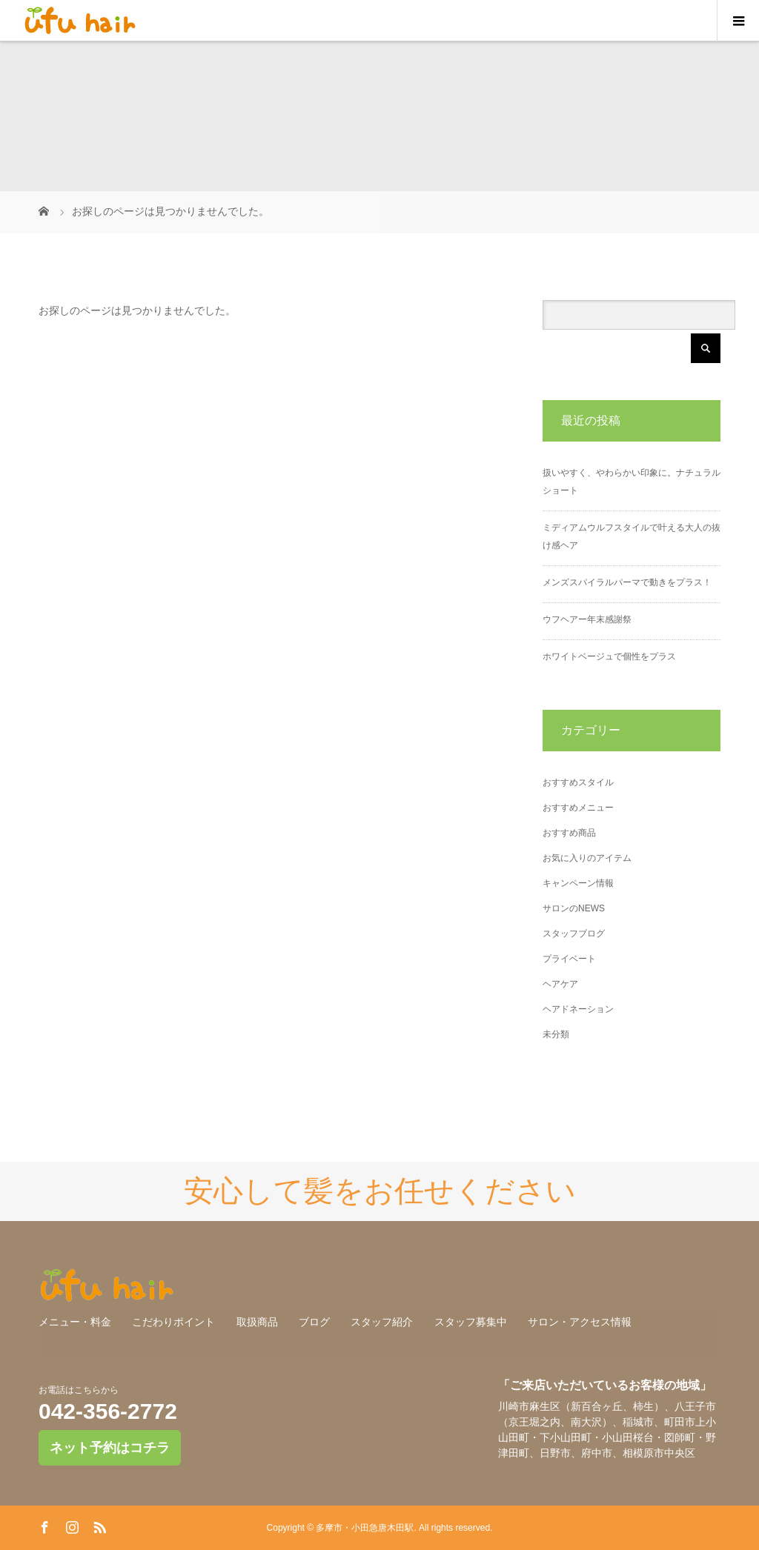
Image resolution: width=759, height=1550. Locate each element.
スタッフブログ (574, 933)
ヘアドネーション (578, 1009)
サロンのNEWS (574, 908)
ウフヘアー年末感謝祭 (587, 619)
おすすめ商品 (569, 833)
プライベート (569, 959)
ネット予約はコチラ (110, 1447)
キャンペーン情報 (578, 883)
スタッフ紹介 (382, 1322)
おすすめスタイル (578, 782)
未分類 (556, 1034)
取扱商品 (257, 1322)
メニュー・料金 (75, 1322)
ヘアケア (560, 984)
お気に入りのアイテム (587, 858)
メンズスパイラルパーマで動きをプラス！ (627, 582)
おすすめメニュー (578, 807)
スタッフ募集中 (470, 1322)
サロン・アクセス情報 (580, 1322)
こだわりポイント (173, 1322)
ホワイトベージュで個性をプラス (609, 656)
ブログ (314, 1322)
